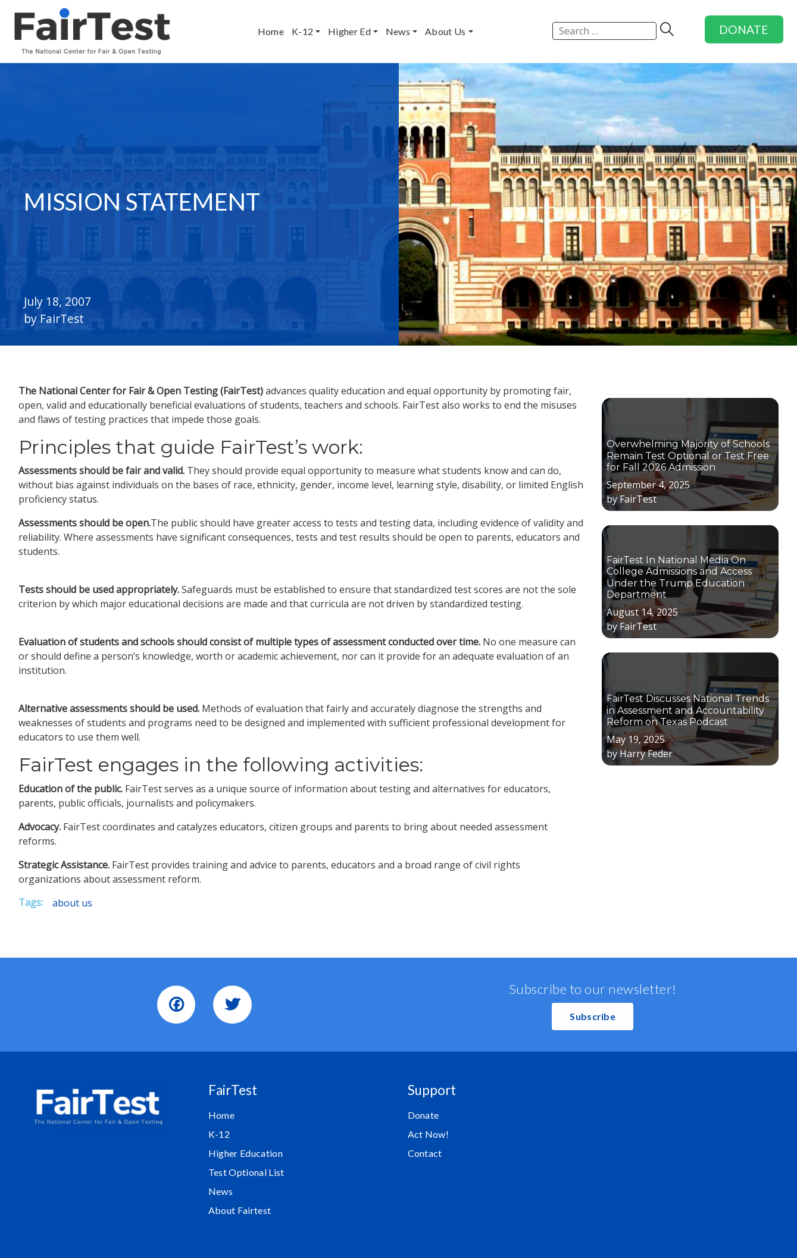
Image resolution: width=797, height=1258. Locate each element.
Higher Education (245, 1153)
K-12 (219, 1134)
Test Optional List (246, 1172)
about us (72, 902)
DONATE (743, 29)
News (220, 1191)
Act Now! (428, 1134)
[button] (592, 1016)
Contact (425, 1153)
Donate (423, 1115)
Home (221, 1115)
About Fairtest (239, 1210)
